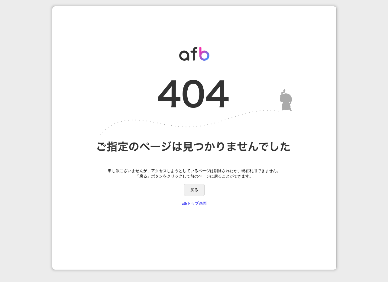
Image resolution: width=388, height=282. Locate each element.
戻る (194, 189)
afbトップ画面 (194, 203)
